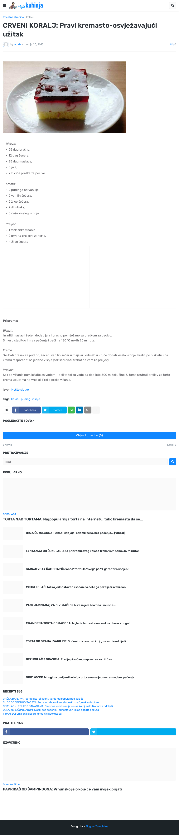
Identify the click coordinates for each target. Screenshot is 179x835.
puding (25, 399)
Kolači (29, 17)
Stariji (170, 445)
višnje (36, 399)
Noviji (8, 445)
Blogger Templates (96, 826)
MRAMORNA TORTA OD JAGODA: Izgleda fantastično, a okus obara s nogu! (77, 623)
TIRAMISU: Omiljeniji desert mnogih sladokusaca (32, 713)
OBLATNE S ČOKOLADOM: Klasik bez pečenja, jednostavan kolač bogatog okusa (51, 710)
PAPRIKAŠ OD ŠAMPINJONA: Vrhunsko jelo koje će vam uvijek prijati (62, 789)
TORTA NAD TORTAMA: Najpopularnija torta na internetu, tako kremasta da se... (73, 519)
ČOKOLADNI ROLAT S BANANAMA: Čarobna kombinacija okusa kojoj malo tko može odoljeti (58, 706)
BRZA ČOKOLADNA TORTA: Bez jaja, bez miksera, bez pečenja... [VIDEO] (75, 533)
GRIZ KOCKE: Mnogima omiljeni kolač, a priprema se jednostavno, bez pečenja (80, 677)
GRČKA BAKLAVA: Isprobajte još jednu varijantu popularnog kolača (43, 698)
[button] (4, 5)
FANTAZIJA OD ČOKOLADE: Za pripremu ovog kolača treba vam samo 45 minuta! (82, 551)
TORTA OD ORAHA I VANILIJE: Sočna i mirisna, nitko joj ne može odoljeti (76, 641)
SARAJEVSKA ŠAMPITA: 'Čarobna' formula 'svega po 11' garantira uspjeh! (77, 569)
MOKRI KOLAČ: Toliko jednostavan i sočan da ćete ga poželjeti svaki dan (76, 587)
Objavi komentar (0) (89, 435)
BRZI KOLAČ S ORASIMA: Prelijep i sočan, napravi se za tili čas (69, 659)
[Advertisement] (35, 282)
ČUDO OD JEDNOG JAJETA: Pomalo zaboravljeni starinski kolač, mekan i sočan (51, 702)
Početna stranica (13, 17)
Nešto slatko (20, 389)
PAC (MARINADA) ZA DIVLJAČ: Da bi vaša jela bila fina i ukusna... (71, 605)
